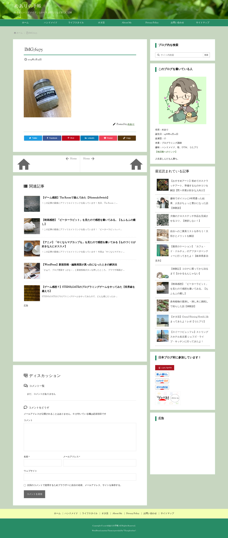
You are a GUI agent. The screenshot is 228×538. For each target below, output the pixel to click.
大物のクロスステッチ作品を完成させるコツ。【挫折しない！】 (189, 219)
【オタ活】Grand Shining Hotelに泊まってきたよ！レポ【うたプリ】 (189, 319)
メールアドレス (71, 456)
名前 (27, 456)
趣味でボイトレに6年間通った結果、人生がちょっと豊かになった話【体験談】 (189, 203)
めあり (131, 124)
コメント (28, 420)
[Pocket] (108, 138)
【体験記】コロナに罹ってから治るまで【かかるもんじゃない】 (189, 271)
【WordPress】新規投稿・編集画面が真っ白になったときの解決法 (79, 265)
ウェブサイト (30, 471)
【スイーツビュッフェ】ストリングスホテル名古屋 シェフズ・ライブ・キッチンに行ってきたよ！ (189, 337)
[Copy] (127, 138)
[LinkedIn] (89, 138)
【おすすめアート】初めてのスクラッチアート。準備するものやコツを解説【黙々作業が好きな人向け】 (189, 185)
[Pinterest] (71, 138)
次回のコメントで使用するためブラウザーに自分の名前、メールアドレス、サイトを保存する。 (74, 485)
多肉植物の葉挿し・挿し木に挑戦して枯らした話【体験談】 (189, 304)
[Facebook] (52, 138)
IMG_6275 (33, 33)
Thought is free (129, 530)
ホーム (19, 33)
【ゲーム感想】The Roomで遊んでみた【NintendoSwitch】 (75, 198)
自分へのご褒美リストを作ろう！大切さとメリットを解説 (189, 234)
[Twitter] (33, 138)
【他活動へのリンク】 (166, 152)
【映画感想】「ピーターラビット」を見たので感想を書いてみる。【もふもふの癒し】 (189, 289)
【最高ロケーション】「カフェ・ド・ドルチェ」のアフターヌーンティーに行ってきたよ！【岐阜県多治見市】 (181, 254)
